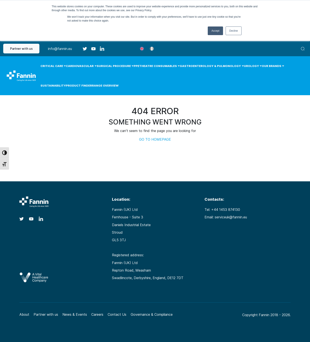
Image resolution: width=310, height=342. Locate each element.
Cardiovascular (80, 66)
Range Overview (105, 85)
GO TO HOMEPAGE (155, 139)
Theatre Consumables (158, 66)
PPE (136, 66)
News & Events (74, 314)
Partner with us (21, 48)
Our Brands (271, 66)
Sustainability (53, 85)
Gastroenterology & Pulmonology (210, 66)
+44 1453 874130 (225, 209)
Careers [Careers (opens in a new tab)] (97, 314)
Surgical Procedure (114, 66)
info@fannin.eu (60, 49)
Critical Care (51, 66)
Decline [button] (233, 30)
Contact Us (117, 314)
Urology (251, 66)
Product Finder (79, 85)
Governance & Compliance (152, 314)
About (24, 314)
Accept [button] (215, 30)
